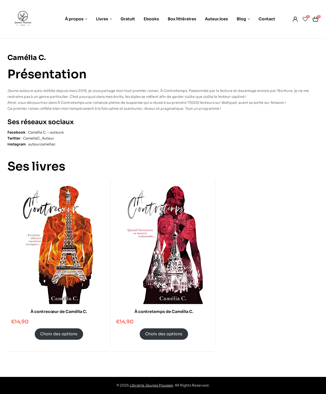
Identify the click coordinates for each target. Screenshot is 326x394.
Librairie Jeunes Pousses (151, 385)
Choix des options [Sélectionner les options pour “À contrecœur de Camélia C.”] (58, 334)
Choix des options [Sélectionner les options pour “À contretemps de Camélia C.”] (163, 334)
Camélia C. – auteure (46, 132)
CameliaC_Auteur (38, 138)
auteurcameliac (41, 144)
